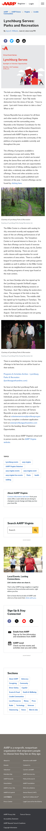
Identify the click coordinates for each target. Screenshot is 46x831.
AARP (6, 12)
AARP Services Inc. (29, 774)
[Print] (24, 41)
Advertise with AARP (30, 760)
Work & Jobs (33, 710)
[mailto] (31, 621)
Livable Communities (16, 697)
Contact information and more (18, 497)
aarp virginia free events (14, 475)
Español (24, 688)
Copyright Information (10, 828)
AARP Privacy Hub (9, 814)
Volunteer (7, 770)
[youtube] (24, 621)
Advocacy (24, 679)
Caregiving (13, 683)
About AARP (13, 679)
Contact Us (26, 765)
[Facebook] (5, 41)
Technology (20, 705)
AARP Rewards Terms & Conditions (14, 823)
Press (34, 701)
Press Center (8, 801)
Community (24, 683)
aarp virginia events (13, 471)
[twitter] (17, 621)
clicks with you (30, 598)
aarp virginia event (30, 471)
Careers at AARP (28, 770)
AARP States (16, 12)
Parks (29, 475)
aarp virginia (26, 462)
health (37, 475)
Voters (23, 710)
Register (21, 3)
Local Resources (15, 701)
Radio (11, 705)
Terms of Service (25, 814)
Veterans (31, 705)
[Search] (35, 530)
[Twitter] (11, 41)
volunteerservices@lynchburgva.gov (25, 416)
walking (8, 480)
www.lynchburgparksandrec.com (23, 423)
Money (26, 701)
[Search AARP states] (19, 530)
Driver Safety (14, 688)
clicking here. (17, 183)
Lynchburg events (12, 462)
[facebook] (9, 621)
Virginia (27, 12)
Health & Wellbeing (29, 692)
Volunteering (13, 710)
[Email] (18, 41)
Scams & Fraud (14, 692)
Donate (6, 765)
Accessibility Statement (11, 819)
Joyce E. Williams (12, 31)
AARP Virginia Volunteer (14, 466)
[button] (42, 3)
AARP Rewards (8, 779)
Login (31, 4)
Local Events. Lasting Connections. (17, 577)
